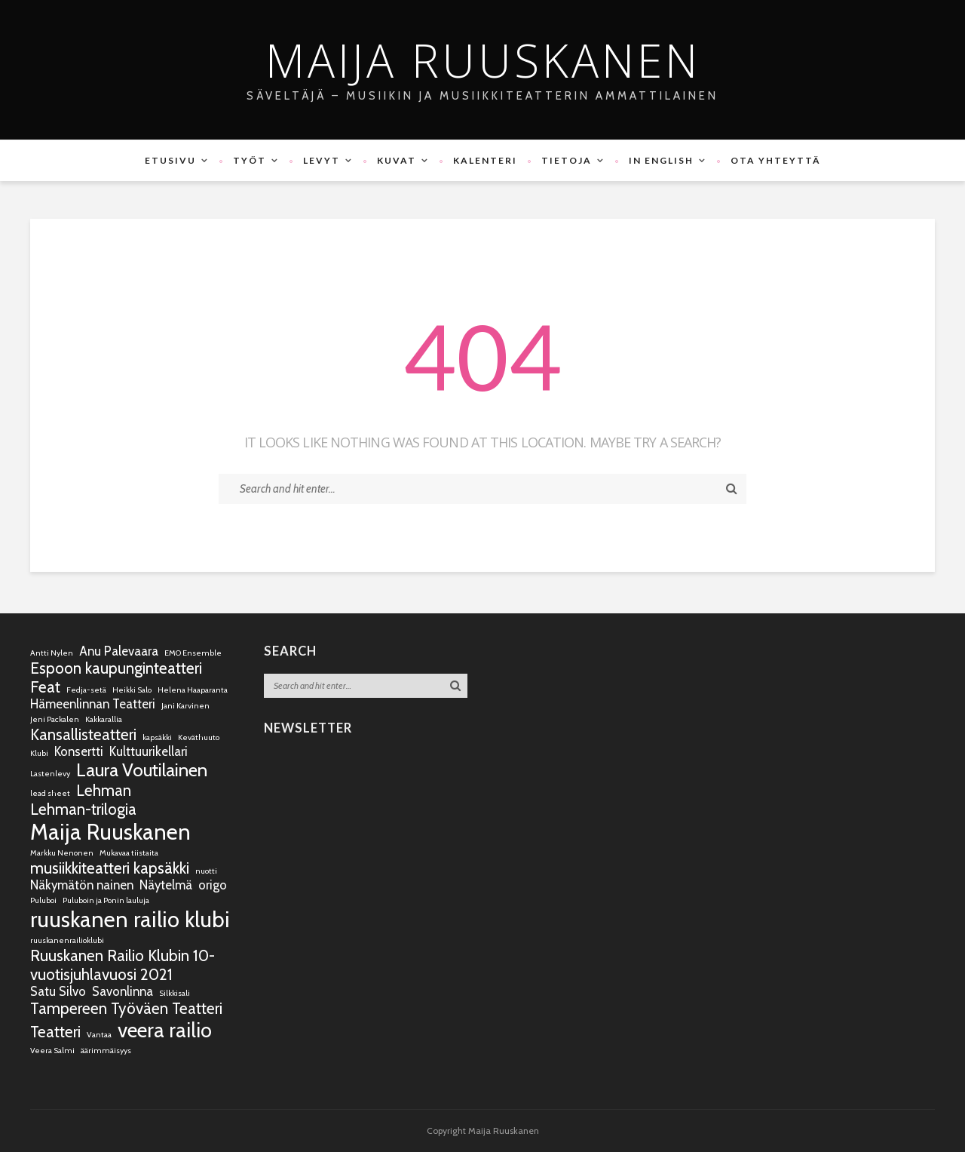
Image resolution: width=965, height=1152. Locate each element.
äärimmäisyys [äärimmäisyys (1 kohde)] (106, 1050)
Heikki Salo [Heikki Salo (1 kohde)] (132, 690)
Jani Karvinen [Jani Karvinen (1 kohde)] (185, 706)
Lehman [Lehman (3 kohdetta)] (103, 790)
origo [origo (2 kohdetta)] (212, 884)
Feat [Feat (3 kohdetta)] (45, 686)
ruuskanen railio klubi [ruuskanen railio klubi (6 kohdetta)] (130, 919)
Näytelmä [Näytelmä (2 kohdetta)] (165, 884)
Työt (249, 160)
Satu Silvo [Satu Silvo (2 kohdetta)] (58, 991)
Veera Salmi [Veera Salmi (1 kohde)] (52, 1050)
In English (661, 160)
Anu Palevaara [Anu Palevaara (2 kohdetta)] (118, 651)
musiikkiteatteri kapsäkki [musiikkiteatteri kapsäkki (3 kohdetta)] (109, 868)
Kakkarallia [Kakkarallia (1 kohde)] (103, 719)
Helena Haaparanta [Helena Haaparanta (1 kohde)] (193, 690)
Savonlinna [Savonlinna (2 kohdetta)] (122, 991)
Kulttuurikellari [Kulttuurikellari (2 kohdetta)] (148, 751)
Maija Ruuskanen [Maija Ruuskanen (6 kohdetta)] (110, 832)
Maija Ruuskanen (482, 60)
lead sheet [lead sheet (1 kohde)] (50, 793)
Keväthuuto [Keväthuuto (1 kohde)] (198, 737)
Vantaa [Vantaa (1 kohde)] (99, 1035)
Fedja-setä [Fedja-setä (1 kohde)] (86, 690)
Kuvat (396, 160)
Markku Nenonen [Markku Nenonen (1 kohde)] (61, 853)
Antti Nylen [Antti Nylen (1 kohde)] (51, 653)
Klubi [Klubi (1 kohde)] (39, 753)
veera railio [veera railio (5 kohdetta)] (165, 1030)
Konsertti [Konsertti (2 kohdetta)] (78, 751)
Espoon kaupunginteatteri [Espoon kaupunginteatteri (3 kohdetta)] (116, 668)
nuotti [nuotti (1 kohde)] (206, 871)
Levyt (321, 160)
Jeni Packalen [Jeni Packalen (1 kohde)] (54, 719)
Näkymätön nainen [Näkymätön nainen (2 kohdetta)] (81, 884)
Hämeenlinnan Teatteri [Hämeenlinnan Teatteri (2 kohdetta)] (92, 703)
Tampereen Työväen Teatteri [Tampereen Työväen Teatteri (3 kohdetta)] (126, 1008)
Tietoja (566, 160)
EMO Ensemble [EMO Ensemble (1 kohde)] (193, 653)
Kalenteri (485, 160)
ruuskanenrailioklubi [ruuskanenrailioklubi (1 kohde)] (67, 940)
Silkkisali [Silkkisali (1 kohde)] (174, 993)
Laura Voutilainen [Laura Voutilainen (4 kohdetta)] (141, 770)
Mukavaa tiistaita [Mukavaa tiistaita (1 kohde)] (129, 853)
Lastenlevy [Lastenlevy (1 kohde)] (50, 774)
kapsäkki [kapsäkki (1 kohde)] (157, 737)
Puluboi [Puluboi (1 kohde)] (43, 900)
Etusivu (170, 160)
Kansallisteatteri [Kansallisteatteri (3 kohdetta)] (83, 734)
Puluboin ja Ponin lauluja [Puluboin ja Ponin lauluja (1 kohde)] (106, 900)
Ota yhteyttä (776, 160)
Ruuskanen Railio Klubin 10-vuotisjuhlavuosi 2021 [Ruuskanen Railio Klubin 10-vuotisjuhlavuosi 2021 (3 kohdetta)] (122, 965)
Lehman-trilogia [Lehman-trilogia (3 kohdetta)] (83, 809)
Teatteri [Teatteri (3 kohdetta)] (55, 1031)
